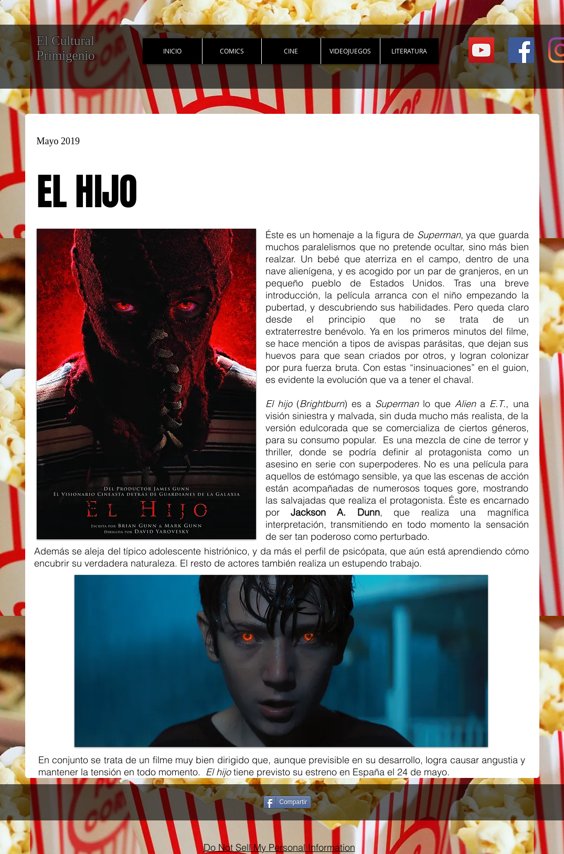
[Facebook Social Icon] (521, 50)
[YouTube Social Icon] (481, 50)
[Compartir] (287, 802)
